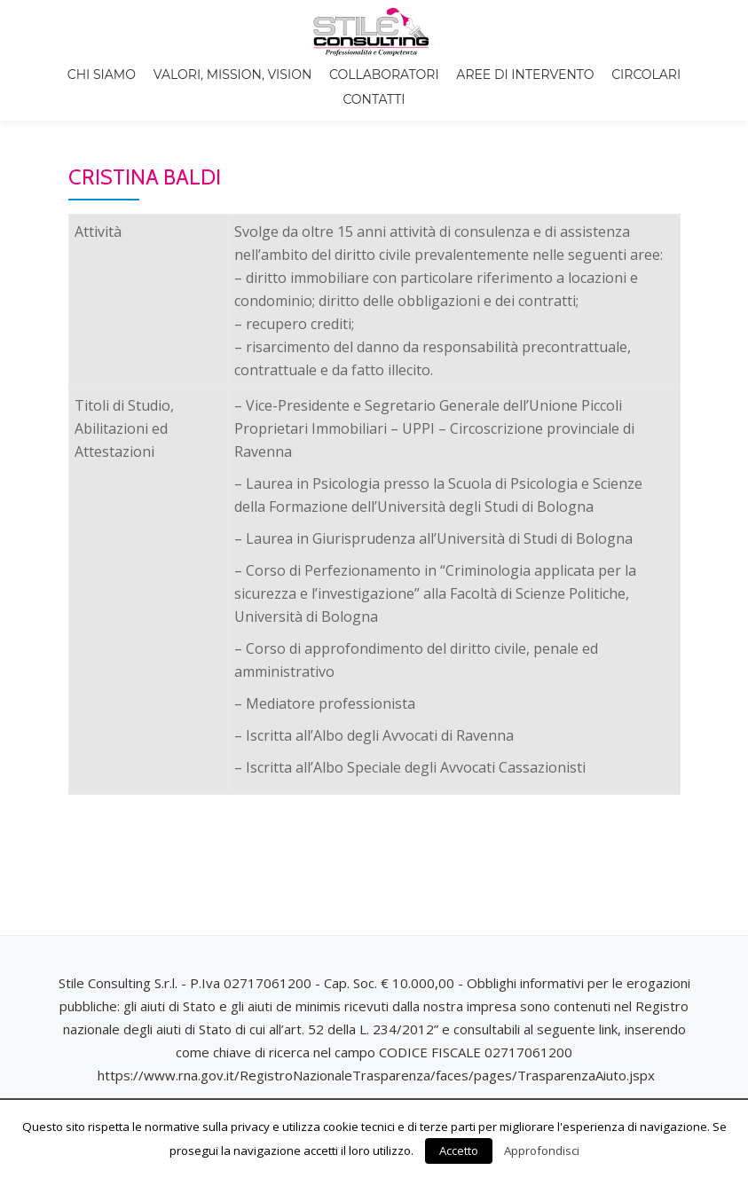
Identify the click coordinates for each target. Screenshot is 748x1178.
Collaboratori (384, 74)
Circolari (646, 74)
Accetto (458, 1150)
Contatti (374, 99)
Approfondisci (541, 1150)
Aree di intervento (525, 74)
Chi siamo (101, 74)
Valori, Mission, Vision (233, 74)
